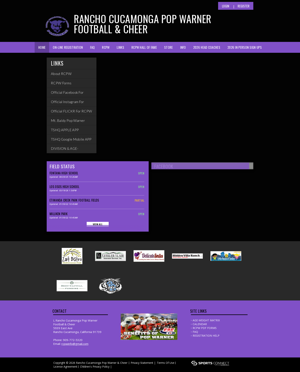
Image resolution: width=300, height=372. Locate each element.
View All (98, 224)
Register (243, 6)
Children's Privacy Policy (94, 366)
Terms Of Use (165, 363)
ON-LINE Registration (68, 47)
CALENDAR (200, 324)
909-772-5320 (72, 340)
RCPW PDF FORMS (205, 328)
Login (225, 6)
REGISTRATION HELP (206, 335)
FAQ (92, 47)
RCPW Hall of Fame (144, 47)
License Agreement (65, 366)
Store (168, 47)
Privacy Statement (142, 363)
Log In (118, 366)
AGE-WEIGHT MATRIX (206, 320)
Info (183, 47)
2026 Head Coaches (206, 47)
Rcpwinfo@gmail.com (74, 344)
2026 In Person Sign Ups (244, 47)
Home (42, 47)
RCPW (105, 47)
